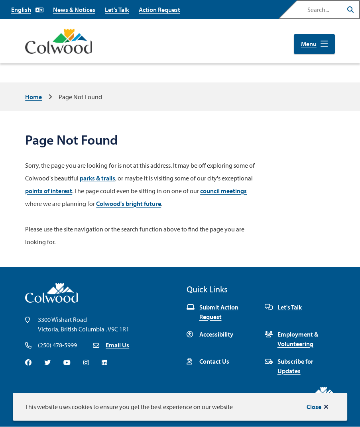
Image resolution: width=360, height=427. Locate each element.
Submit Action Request (212, 312)
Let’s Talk (117, 10)
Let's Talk (283, 307)
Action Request (159, 10)
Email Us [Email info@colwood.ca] (117, 345)
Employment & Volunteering (291, 339)
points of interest (48, 191)
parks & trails (97, 178)
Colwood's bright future (128, 204)
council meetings (223, 191)
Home (33, 97)
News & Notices (74, 10)
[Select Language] (27, 9)
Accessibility (210, 334)
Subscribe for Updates (289, 366)
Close (314, 407)
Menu (309, 44)
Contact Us (208, 361)
